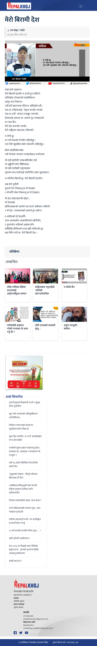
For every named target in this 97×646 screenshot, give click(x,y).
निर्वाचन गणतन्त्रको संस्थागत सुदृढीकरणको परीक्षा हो (21, 427)
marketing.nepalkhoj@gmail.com (38, 628)
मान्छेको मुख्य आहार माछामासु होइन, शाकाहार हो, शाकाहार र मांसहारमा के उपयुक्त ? (24, 451)
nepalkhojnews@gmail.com (35, 619)
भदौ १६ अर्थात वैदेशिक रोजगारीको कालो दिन (23, 464)
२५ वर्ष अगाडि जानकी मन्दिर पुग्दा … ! (25, 531)
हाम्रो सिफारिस (14, 397)
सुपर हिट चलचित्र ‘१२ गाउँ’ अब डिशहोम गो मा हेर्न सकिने (25, 438)
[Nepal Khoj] (19, 6)
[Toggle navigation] (80, 6)
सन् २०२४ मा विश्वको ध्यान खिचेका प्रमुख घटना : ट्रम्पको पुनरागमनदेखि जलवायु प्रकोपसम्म (23, 549)
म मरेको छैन (69, 287)
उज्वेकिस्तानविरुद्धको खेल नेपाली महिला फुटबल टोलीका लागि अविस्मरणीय (23, 489)
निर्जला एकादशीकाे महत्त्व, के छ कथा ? (25, 500)
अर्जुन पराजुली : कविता (71, 327)
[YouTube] (27, 632)
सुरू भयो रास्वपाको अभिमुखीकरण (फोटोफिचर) (23, 416)
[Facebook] (16, 632)
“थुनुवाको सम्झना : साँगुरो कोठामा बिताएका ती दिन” (23, 476)
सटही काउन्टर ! (15, 561)
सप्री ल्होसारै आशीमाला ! (19, 538)
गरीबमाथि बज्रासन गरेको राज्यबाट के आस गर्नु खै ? (17, 328)
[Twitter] (21, 632)
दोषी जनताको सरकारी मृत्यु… (45, 327)
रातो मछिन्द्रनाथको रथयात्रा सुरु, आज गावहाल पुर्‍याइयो (24, 510)
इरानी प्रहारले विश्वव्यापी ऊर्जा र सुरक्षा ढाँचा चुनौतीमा (24, 404)
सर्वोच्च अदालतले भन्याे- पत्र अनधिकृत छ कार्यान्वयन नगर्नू (25, 521)
